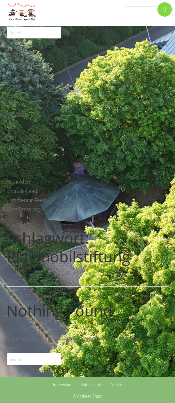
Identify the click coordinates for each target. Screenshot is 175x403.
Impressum (63, 384)
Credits (116, 384)
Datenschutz (91, 384)
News (12, 148)
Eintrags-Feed (21, 190)
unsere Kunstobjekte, (30, 64)
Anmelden (18, 181)
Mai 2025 (17, 115)
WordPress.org (23, 209)
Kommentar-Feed (26, 200)
